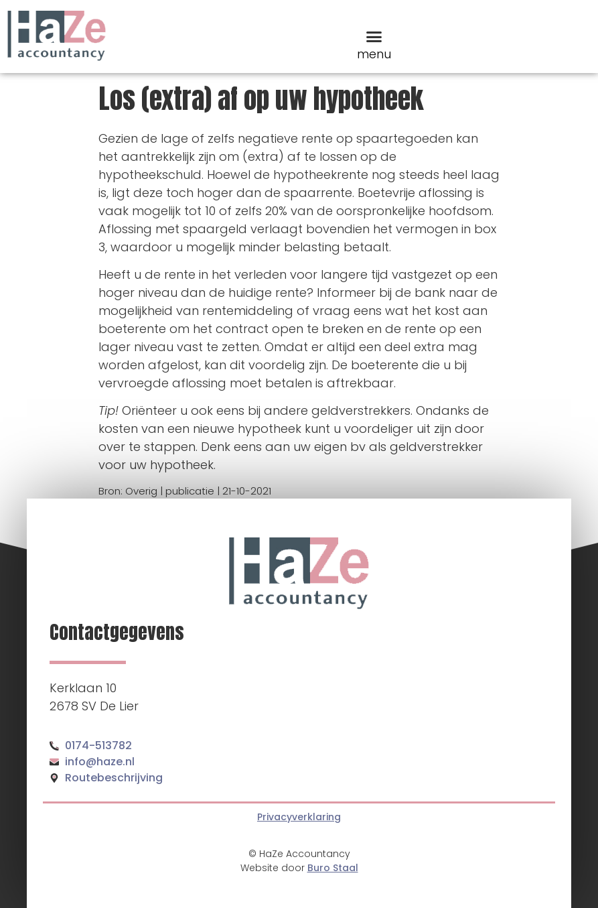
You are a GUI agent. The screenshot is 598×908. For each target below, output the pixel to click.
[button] (374, 36)
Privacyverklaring (299, 817)
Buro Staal (332, 867)
